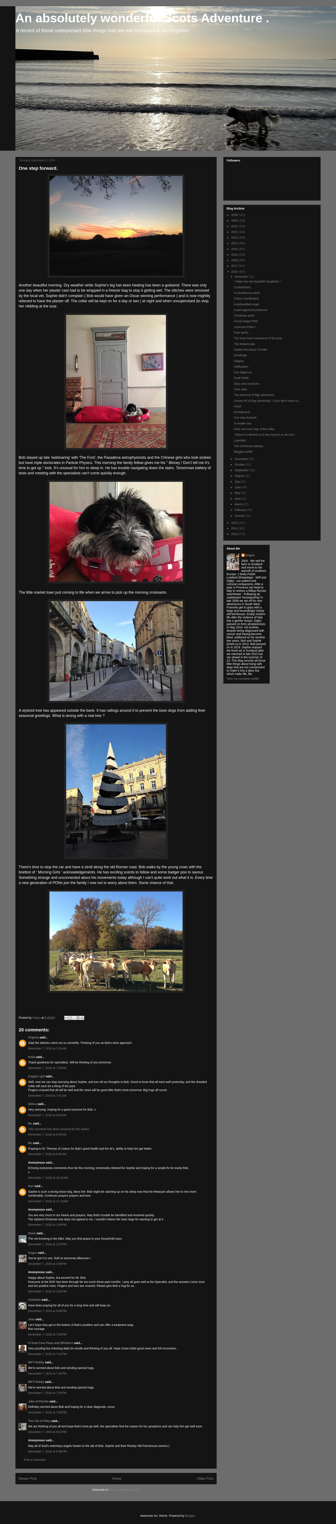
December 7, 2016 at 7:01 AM (47, 1048)
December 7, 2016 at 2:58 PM (47, 1263)
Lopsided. (240, 440)
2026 (234, 215)
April (238, 498)
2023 (234, 232)
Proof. (238, 406)
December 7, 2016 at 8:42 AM (47, 1154)
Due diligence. (243, 372)
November (242, 459)
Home (116, 1479)
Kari (31, 1186)
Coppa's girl (36, 1076)
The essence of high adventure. (254, 395)
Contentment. (242, 287)
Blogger (190, 1515)
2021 (234, 243)
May (238, 492)
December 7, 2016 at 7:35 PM (47, 1393)
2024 (234, 226)
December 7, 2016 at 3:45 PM (47, 1291)
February (241, 510)
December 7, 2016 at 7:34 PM (47, 1373)
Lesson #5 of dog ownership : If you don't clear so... (267, 400)
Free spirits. (241, 332)
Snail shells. (242, 378)
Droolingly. (240, 355)
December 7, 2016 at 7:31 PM (47, 1354)
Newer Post (28, 1479)
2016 (234, 271)
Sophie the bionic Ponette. (251, 349)
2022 (234, 237)
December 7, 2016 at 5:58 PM (47, 1311)
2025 (234, 220)
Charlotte (34, 1299)
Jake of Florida (38, 1401)
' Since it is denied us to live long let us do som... (265, 434)
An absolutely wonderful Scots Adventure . (142, 18)
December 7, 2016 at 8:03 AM (47, 1115)
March (239, 504)
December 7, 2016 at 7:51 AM (47, 1095)
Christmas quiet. (244, 315)
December (242, 276)
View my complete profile (243, 678)
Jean (31, 1319)
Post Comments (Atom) (125, 1489)
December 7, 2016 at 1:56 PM (47, 1224)
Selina (32, 1104)
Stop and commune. (247, 383)
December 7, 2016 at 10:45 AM (48, 1177)
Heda (31, 1057)
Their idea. (241, 389)
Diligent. (239, 361)
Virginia (33, 1037)
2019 (234, 254)
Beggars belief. (243, 451)
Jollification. (241, 366)
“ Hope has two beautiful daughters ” (257, 281)
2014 (234, 528)
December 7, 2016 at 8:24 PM (47, 1432)
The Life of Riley (39, 1421)
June (238, 487)
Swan (32, 1233)
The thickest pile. (245, 344)
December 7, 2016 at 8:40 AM (47, 1134)
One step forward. (245, 417)
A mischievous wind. (247, 293)
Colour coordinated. (246, 298)
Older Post (205, 1479)
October (240, 464)
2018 (234, 260)
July (238, 481)
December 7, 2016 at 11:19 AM (48, 1201)
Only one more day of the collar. (254, 429)
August (239, 475)
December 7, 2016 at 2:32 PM (47, 1244)
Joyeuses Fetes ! (245, 327)
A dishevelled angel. (247, 304)
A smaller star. (243, 423)
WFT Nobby (36, 1362)
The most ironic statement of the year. (258, 338)
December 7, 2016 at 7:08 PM (47, 1334)
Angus (32, 1252)
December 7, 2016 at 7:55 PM (47, 1412)
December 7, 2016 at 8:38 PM (47, 1451)
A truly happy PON (246, 321)
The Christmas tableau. (249, 446)
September (242, 470)
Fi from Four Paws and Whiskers (50, 1343)
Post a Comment (35, 1459)
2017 (234, 266)
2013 (234, 534)
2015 (234, 522)
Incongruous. (242, 412)
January (240, 515)
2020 (234, 249)
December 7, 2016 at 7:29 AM (47, 1068)
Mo (30, 1123)
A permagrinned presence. (251, 310)
